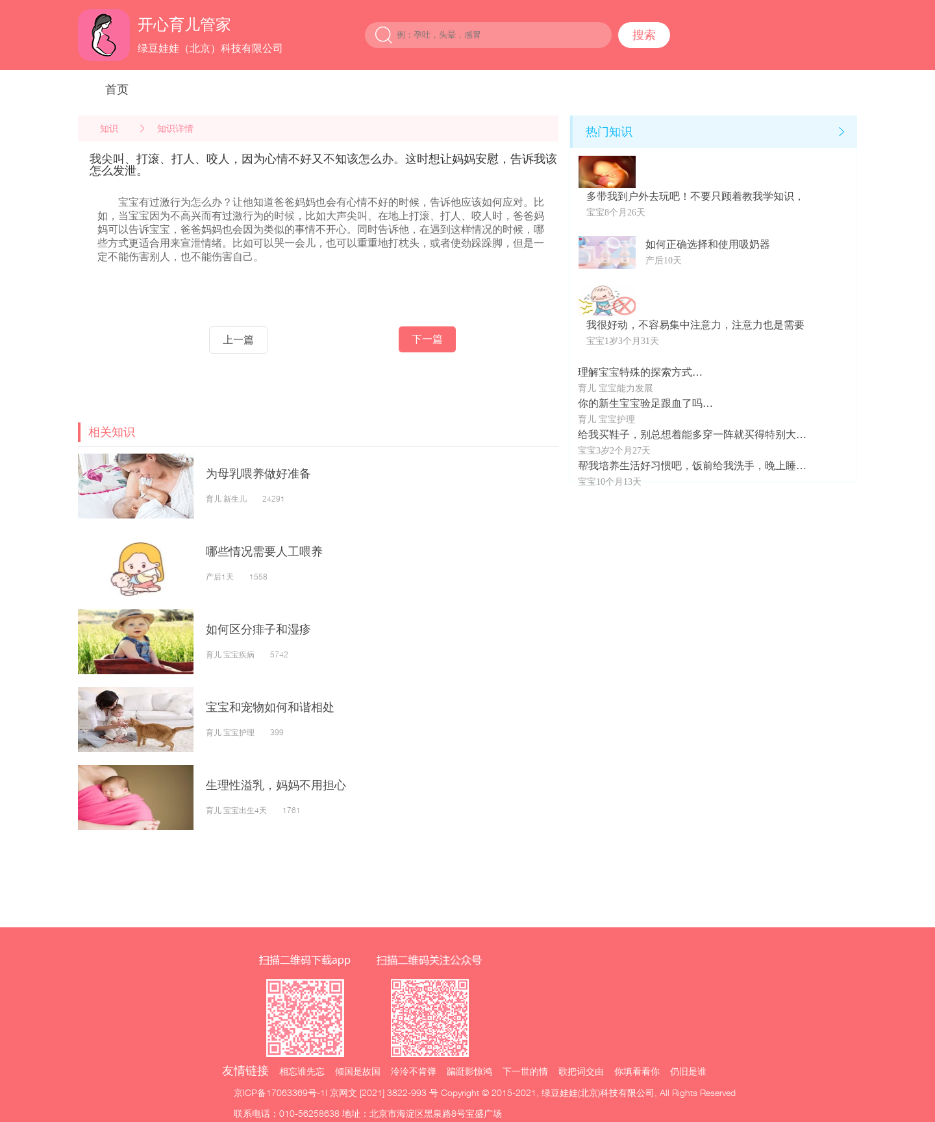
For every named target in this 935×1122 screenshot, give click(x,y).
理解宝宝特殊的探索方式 (635, 372)
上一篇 (238, 340)
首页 (117, 89)
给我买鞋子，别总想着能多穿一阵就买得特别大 (687, 434)
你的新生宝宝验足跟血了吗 (640, 403)
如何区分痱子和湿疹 (258, 629)
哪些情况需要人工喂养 (264, 551)
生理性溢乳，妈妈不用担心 (276, 785)
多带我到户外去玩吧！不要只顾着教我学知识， (695, 196)
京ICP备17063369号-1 (279, 1092)
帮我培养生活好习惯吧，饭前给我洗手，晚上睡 (687, 465)
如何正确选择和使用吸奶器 (707, 244)
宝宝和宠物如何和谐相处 (270, 707)
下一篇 (427, 339)
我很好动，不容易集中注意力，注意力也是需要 (695, 324)
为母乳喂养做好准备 (258, 473)
